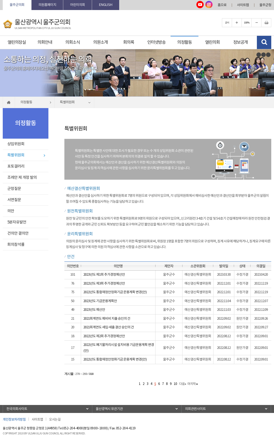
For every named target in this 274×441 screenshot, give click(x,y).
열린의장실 (17, 42)
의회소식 (72, 42)
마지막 (191, 384)
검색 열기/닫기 (264, 42)
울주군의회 (17, 5)
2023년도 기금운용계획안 (100, 301)
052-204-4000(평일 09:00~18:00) (85, 428)
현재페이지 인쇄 (266, 22)
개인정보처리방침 (14, 419)
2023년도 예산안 (94, 310)
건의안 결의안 (18, 233)
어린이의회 (77, 5)
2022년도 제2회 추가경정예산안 (104, 336)
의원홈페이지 (47, 5)
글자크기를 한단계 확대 (237, 22)
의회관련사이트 (195, 409)
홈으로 (222, 5)
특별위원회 (15, 155)
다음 (182, 384)
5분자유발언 (16, 222)
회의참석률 (15, 244)
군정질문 (14, 189)
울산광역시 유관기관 (109, 409)
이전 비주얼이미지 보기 (258, 54)
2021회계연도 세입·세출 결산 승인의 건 (108, 327)
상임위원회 (15, 144)
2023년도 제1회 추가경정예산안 (104, 275)
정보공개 (240, 42)
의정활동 (184, 42)
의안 (10, 211)
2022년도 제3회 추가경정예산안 (104, 283)
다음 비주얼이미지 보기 (268, 54)
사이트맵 (243, 5)
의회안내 (44, 42)
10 (175, 384)
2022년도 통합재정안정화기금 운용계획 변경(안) (115, 292)
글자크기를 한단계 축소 (256, 22)
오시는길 (55, 419)
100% (246, 22)
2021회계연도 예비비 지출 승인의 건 (106, 319)
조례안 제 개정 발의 (22, 177)
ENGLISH (105, 5)
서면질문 (14, 200)
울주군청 (265, 5)
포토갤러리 (15, 166)
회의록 (128, 42)
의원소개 (100, 42)
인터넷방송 (156, 42)
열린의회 (212, 42)
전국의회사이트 (16, 409)
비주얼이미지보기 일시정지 (263, 54)
